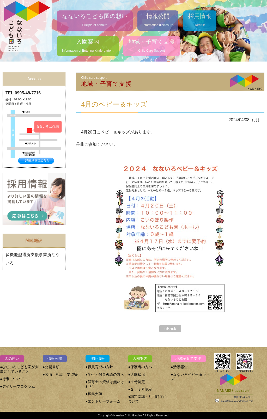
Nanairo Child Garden (127, 415)
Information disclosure (158, 18)
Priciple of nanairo (95, 18)
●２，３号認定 (140, 389)
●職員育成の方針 (99, 367)
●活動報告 (179, 367)
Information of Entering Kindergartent (87, 44)
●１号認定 (136, 382)
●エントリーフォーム (103, 401)
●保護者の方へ (140, 367)
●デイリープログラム (17, 386)
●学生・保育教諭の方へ (105, 375)
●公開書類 (51, 367)
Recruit (199, 18)
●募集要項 (94, 394)
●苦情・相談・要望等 (60, 375)
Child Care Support (152, 44)
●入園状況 (136, 375)
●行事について (12, 379)
